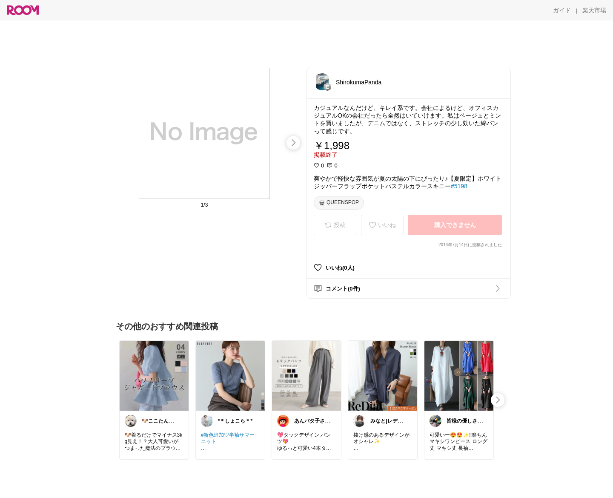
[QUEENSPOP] (339, 203)
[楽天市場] (594, 10)
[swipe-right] (293, 143)
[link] (154, 375)
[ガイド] (562, 10)
